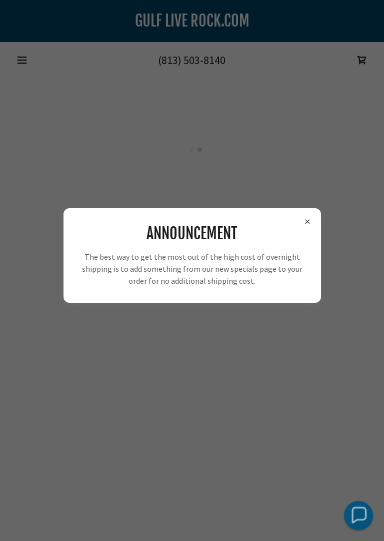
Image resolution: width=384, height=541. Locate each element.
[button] (358, 515)
